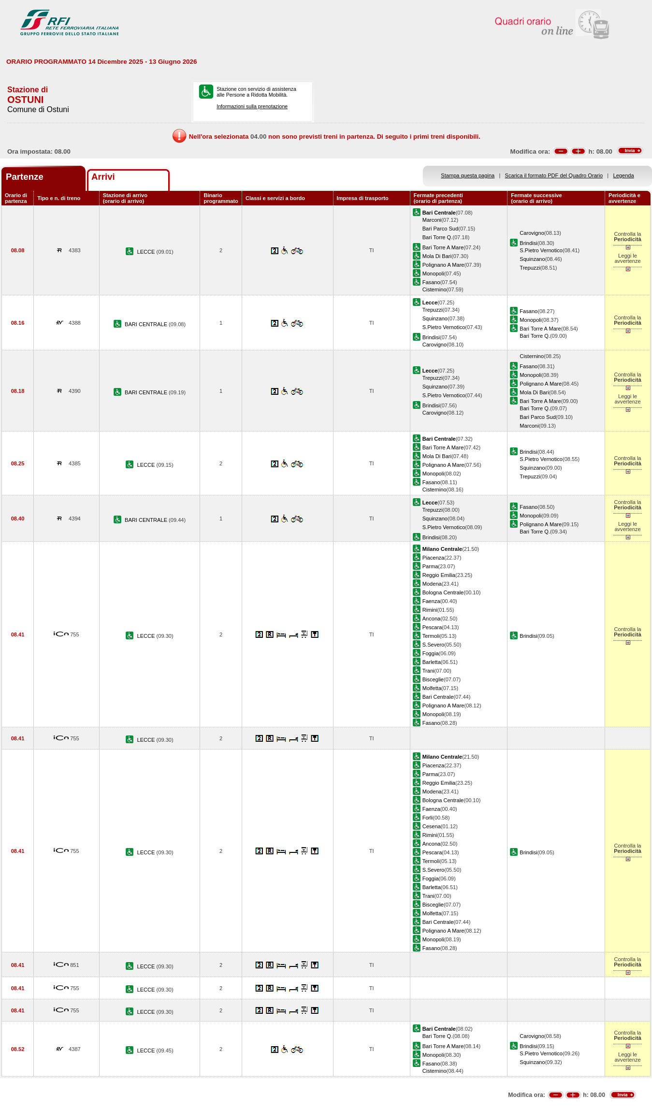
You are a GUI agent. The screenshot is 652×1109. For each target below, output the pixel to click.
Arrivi (103, 177)
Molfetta (431, 688)
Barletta (431, 662)
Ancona (431, 618)
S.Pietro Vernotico (541, 250)
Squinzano (532, 259)
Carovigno (532, 233)
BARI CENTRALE (147, 324)
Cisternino (434, 289)
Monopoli (433, 273)
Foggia (430, 653)
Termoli (431, 636)
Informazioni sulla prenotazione (252, 106)
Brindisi (528, 243)
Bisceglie (433, 679)
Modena (432, 584)
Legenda (623, 175)
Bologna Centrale (443, 592)
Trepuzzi (530, 268)
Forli (427, 818)
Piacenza (433, 558)
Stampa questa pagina (467, 175)
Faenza (431, 601)
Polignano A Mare (443, 265)
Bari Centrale (438, 697)
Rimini (429, 610)
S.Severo (433, 645)
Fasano (431, 282)
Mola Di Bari (436, 256)
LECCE (147, 252)
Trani (428, 671)
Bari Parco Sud (440, 228)
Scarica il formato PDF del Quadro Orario (554, 175)
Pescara (432, 627)
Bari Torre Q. (437, 237)
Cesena (431, 826)
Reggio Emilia (438, 575)
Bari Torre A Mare (443, 247)
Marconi (431, 220)
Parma (430, 566)
